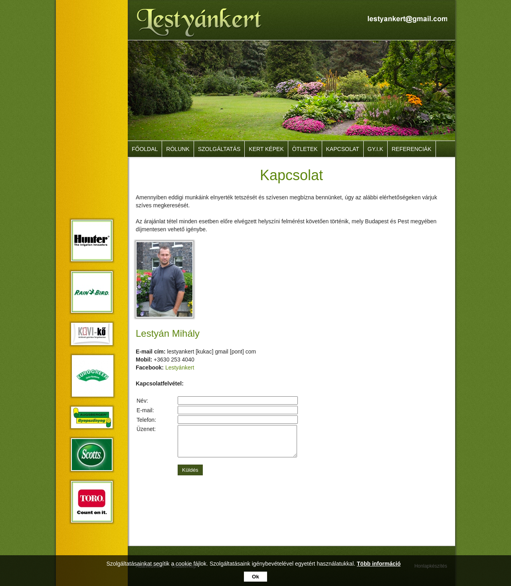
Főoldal (145, 149)
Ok (255, 577)
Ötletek (305, 149)
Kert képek (266, 149)
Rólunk (177, 149)
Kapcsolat (342, 149)
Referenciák (412, 149)
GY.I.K (375, 149)
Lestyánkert (179, 367)
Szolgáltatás (219, 149)
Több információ (379, 563)
